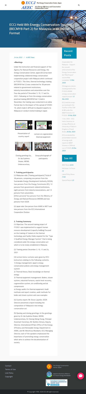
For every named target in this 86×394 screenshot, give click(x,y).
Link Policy (9, 373)
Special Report (67, 180)
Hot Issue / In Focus (68, 168)
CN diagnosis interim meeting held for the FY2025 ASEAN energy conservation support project (69, 91)
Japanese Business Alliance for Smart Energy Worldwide (62, 375)
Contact (8, 365)
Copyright (9, 376)
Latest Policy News (68, 174)
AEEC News (30, 57)
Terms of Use (10, 369)
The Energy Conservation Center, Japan (61, 366)
